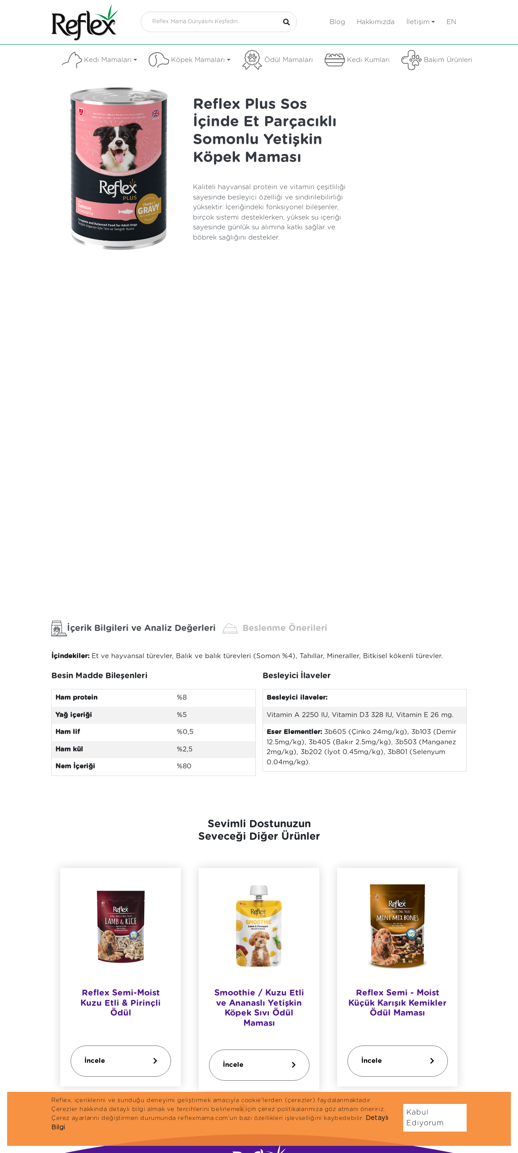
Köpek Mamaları (189, 60)
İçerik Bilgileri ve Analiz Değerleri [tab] (133, 628)
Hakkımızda (376, 22)
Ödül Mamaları (277, 60)
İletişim (420, 22)
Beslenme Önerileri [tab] (274, 628)
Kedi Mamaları (99, 60)
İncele (120, 1060)
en (451, 22)
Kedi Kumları (357, 60)
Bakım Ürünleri (436, 60)
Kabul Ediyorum (425, 1118)
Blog (337, 22)
